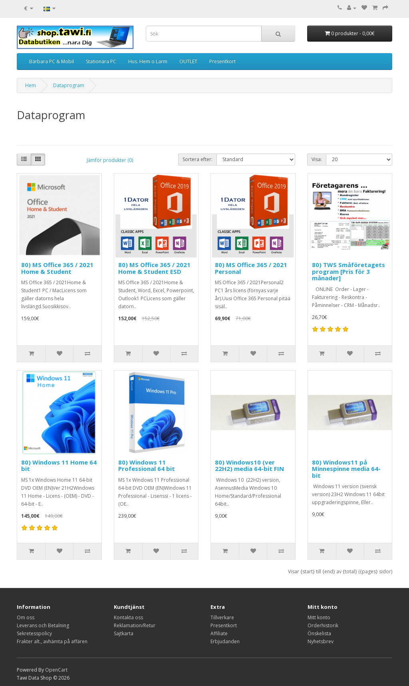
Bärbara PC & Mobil (51, 61)
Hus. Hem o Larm (147, 61)
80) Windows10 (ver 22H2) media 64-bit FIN (249, 465)
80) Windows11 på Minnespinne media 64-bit (346, 468)
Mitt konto (319, 617)
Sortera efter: (197, 159)
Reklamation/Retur (134, 625)
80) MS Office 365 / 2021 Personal (251, 268)
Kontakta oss (128, 617)
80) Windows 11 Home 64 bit (59, 465)
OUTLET (188, 61)
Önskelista (319, 633)
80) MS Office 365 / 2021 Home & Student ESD (154, 268)
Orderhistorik (323, 625)
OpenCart (56, 669)
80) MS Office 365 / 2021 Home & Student (57, 268)
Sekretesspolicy (34, 633)
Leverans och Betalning (43, 625)
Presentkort (222, 61)
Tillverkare (222, 617)
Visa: (317, 159)
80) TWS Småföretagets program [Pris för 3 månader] (348, 271)
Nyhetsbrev (321, 641)
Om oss (25, 617)
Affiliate (219, 633)
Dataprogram (68, 85)
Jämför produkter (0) (110, 160)
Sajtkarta (123, 633)
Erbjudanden (225, 641)
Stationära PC (101, 61)
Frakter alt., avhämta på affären (52, 641)
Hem (30, 85)
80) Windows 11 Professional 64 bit (146, 465)
